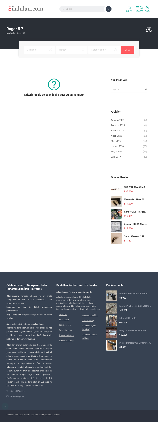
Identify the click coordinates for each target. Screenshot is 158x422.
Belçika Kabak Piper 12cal (132, 330)
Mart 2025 (116, 141)
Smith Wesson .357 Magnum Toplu (135, 236)
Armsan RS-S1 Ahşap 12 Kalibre (135, 224)
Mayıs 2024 (116, 151)
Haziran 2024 (117, 146)
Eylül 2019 (116, 157)
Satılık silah (64, 320)
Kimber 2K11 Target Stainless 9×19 (135, 211)
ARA (127, 49)
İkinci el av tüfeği (66, 340)
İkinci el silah (65, 325)
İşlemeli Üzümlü (127, 318)
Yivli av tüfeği (88, 320)
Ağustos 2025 (117, 120)
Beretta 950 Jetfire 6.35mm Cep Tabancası (135, 293)
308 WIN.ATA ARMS (134, 187)
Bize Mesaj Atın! (17, 396)
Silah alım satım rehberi (89, 336)
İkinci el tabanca (66, 335)
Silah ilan (63, 314)
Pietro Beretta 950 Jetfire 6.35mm (135, 342)
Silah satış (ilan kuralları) (89, 328)
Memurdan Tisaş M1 (134, 199)
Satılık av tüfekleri (90, 315)
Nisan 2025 (116, 136)
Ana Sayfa (10, 33)
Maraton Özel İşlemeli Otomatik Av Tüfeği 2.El (135, 305)
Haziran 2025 (117, 130)
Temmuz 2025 (118, 125)
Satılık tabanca (65, 330)
